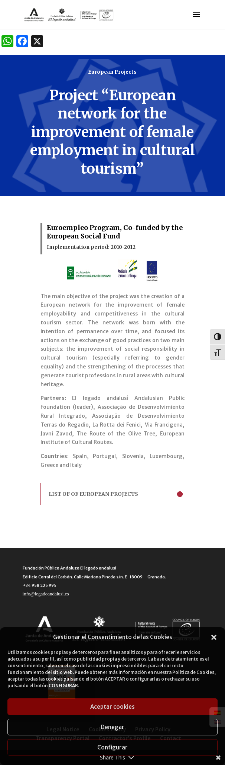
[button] (214, 637)
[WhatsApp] (7, 42)
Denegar (112, 727)
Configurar (112, 747)
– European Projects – (112, 72)
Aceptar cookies (112, 706)
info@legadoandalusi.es (46, 594)
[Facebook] (22, 42)
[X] (37, 42)
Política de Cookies (193, 672)
